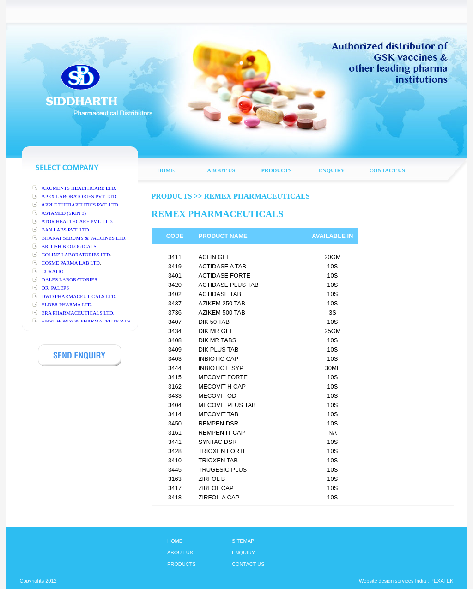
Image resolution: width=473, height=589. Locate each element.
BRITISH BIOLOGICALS (69, 246)
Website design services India (392, 580)
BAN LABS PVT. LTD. (66, 229)
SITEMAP (243, 541)
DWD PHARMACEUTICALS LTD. (79, 296)
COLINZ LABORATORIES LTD (76, 254)
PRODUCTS (181, 564)
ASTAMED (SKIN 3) (64, 213)
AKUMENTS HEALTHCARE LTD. (79, 188)
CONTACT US (248, 564)
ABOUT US (180, 552)
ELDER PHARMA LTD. (67, 304)
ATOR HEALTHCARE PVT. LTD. (77, 221)
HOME (174, 541)
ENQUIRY (243, 552)
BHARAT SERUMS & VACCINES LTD (83, 238)
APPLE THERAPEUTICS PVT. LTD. (81, 204)
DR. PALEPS (55, 288)
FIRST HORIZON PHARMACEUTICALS (86, 321)
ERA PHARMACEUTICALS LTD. (78, 313)
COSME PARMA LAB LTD (71, 263)
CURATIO (53, 271)
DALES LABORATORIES (69, 279)
